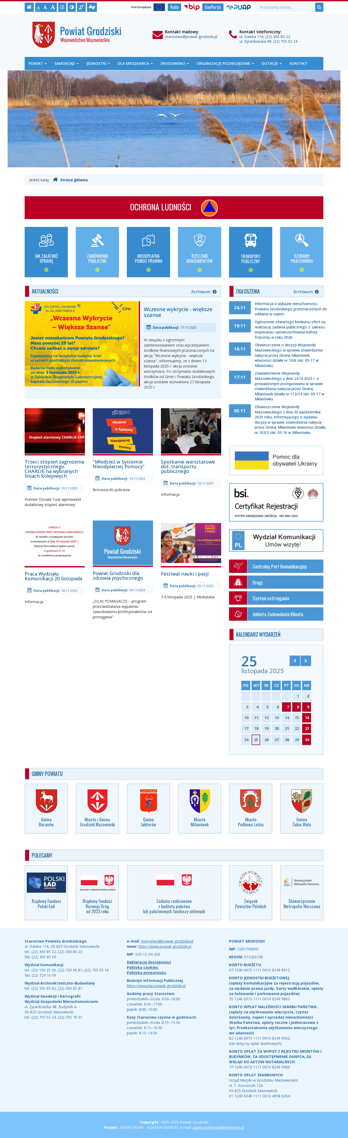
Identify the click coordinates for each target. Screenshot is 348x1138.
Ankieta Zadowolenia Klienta (266, 614)
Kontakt (299, 63)
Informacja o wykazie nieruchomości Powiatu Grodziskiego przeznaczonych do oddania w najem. (291, 308)
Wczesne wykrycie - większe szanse (178, 312)
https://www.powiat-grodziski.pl (164, 946)
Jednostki (98, 63)
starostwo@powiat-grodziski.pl (191, 36)
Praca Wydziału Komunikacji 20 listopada (55, 550)
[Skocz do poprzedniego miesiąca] (295, 661)
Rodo (174, 7)
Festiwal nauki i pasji (191, 548)
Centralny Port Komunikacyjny (268, 566)
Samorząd (67, 63)
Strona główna (70, 179)
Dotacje (272, 63)
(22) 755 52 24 (285, 41)
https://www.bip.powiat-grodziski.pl (156, 985)
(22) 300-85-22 (277, 36)
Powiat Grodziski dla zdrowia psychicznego (123, 550)
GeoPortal (213, 7)
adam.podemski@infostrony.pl (218, 1127)
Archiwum (204, 292)
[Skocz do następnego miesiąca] (306, 661)
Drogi (246, 582)
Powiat (38, 63)
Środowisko (175, 63)
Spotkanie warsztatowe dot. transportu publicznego (191, 441)
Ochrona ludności (174, 208)
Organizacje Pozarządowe (225, 63)
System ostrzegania (259, 598)
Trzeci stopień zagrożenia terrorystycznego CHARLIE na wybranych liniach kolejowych (55, 443)
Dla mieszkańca (135, 63)
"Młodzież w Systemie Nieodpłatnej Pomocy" (123, 438)
